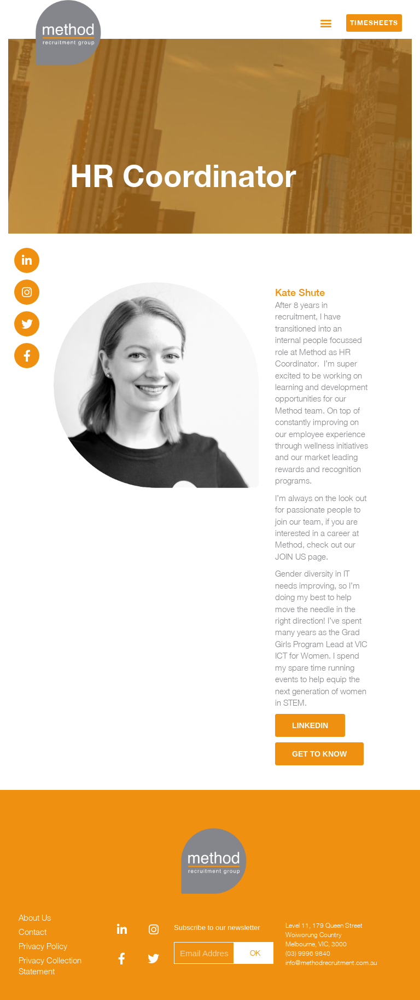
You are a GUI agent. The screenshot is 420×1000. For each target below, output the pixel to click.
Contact (32, 932)
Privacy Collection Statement (50, 965)
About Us (35, 917)
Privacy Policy (43, 946)
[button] (326, 23)
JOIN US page (300, 556)
